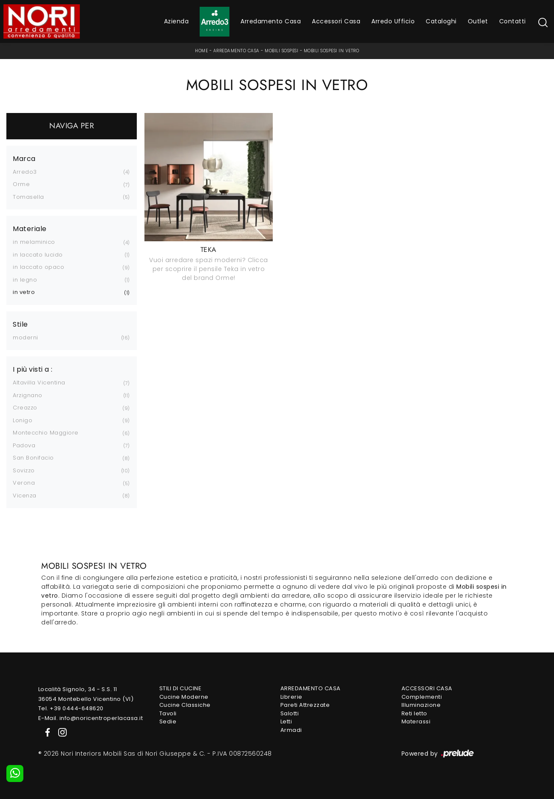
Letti (286, 721)
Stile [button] (20, 324)
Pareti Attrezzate (305, 705)
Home (201, 51)
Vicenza (25, 495)
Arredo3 (25, 172)
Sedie (168, 721)
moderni (25, 337)
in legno (25, 280)
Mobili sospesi (281, 51)
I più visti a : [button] (33, 369)
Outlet (478, 21)
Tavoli (168, 713)
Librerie (291, 697)
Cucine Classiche (185, 705)
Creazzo (25, 408)
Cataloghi (441, 21)
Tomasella (28, 197)
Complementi (421, 697)
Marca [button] (24, 159)
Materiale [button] (30, 229)
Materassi (416, 721)
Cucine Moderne (184, 697)
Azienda (176, 21)
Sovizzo (24, 470)
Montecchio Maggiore (46, 433)
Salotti (289, 713)
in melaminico (34, 242)
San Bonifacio (33, 458)
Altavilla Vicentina (39, 382)
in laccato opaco (38, 267)
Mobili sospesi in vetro (331, 51)
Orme (21, 184)
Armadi (291, 730)
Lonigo (22, 420)
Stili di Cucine (180, 688)
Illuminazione (421, 705)
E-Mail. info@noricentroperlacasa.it (90, 718)
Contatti (512, 21)
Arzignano (27, 395)
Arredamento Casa (270, 21)
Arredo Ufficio (393, 21)
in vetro (24, 292)
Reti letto (414, 713)
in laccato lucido (38, 255)
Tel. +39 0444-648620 (71, 708)
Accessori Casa (336, 21)
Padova (24, 445)
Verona (24, 483)
